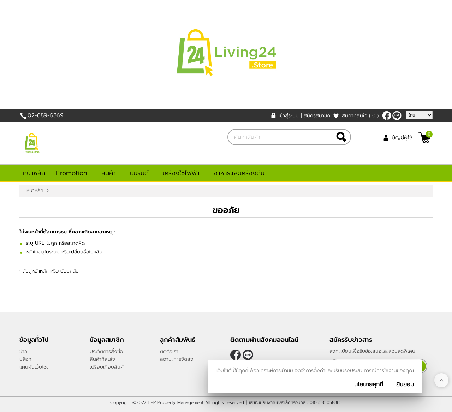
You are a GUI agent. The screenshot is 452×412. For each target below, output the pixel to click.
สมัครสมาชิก (317, 115)
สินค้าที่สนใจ (360, 115)
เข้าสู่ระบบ (289, 115)
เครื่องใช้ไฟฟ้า (181, 173)
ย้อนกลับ (69, 271)
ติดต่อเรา (169, 351)
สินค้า (108, 173)
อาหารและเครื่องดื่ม (239, 173)
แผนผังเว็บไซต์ (34, 367)
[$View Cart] (424, 137)
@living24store (397, 115)
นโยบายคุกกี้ (368, 384)
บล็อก (25, 359)
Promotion (71, 173)
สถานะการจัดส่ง (177, 359)
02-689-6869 (46, 115)
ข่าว (23, 351)
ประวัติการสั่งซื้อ (106, 351)
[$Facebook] (386, 115)
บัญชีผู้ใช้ (402, 137)
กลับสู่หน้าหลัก (34, 271)
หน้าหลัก (34, 173)
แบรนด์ (139, 173)
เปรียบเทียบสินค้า (108, 367)
